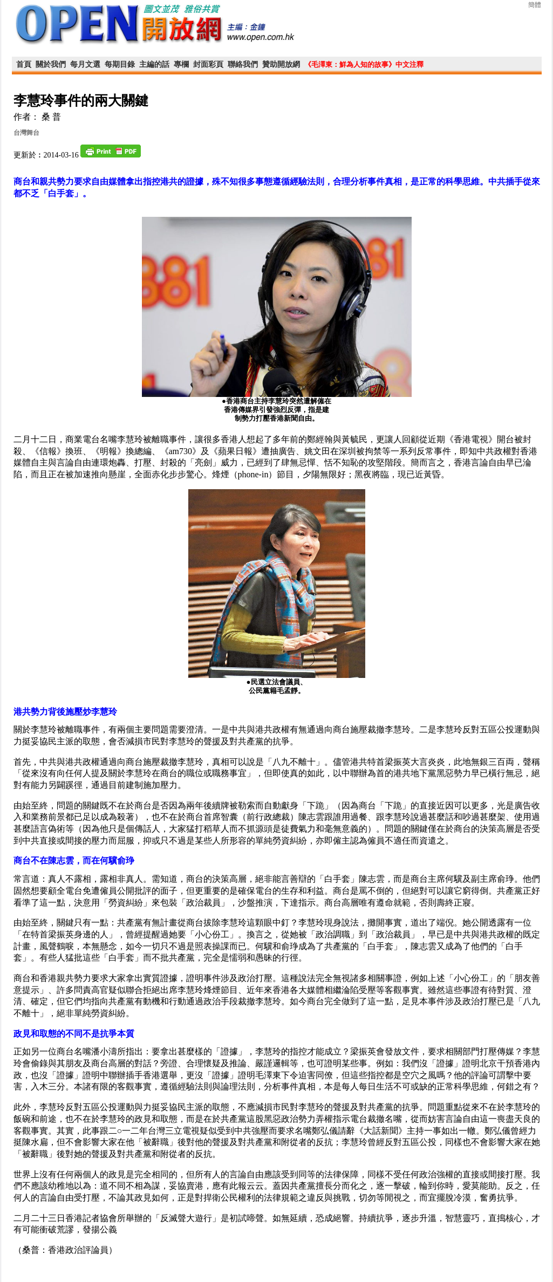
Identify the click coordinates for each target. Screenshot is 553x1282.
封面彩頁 (208, 64)
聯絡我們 (243, 64)
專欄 (181, 64)
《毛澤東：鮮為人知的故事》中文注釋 (364, 64)
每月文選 (85, 64)
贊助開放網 (281, 64)
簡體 (534, 5)
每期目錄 (120, 64)
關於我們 (51, 64)
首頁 (23, 64)
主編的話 (154, 64)
